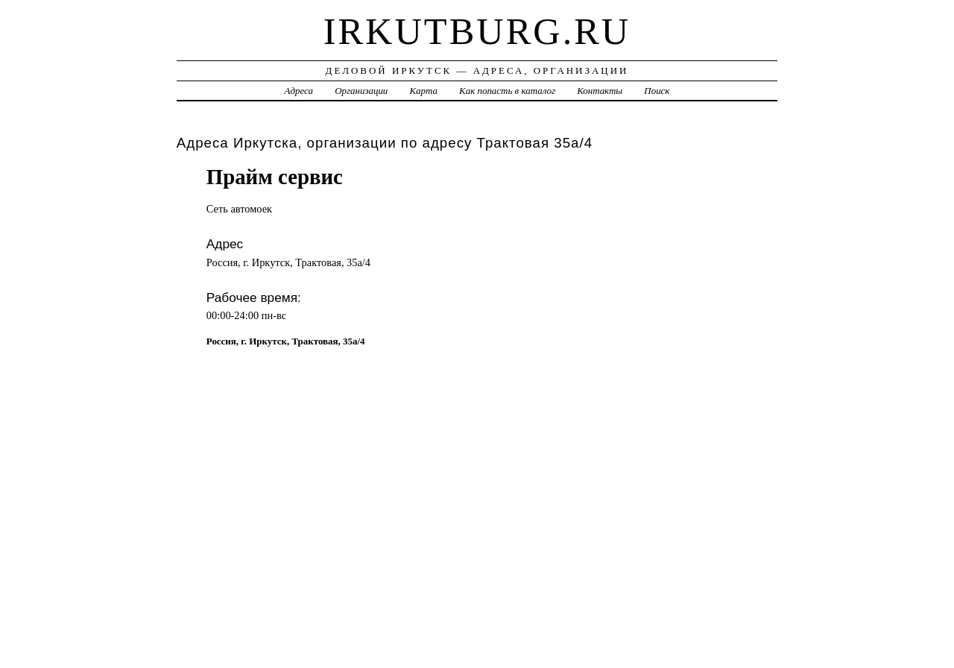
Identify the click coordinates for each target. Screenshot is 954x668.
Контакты (599, 90)
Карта (423, 90)
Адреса (299, 90)
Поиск (656, 90)
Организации (361, 90)
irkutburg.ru (477, 31)
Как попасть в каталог (507, 90)
